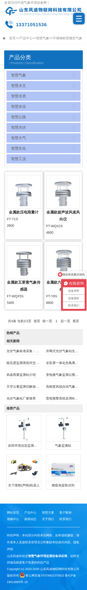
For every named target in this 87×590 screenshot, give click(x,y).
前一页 (47, 321)
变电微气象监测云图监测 (63, 375)
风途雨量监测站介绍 (21, 375)
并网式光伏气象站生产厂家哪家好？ (63, 351)
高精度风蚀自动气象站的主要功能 (63, 386)
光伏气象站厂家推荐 (21, 398)
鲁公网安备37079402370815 (42, 575)
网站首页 (13, 512)
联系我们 (65, 519)
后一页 (65, 321)
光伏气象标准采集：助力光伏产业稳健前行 (23, 351)
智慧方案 (48, 512)
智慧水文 (18, 86)
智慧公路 (18, 117)
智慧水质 (18, 96)
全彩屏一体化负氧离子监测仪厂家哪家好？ (63, 363)
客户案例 (65, 512)
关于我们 (48, 519)
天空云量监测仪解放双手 (23, 386)
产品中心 (25, 38)
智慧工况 (18, 159)
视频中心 (13, 519)
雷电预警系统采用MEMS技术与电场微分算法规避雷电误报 (63, 398)
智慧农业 (18, 106)
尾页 (76, 321)
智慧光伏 (18, 127)
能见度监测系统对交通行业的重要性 (23, 363)
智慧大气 (18, 138)
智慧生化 (18, 148)
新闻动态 (30, 519)
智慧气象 (42, 38)
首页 (12, 38)
